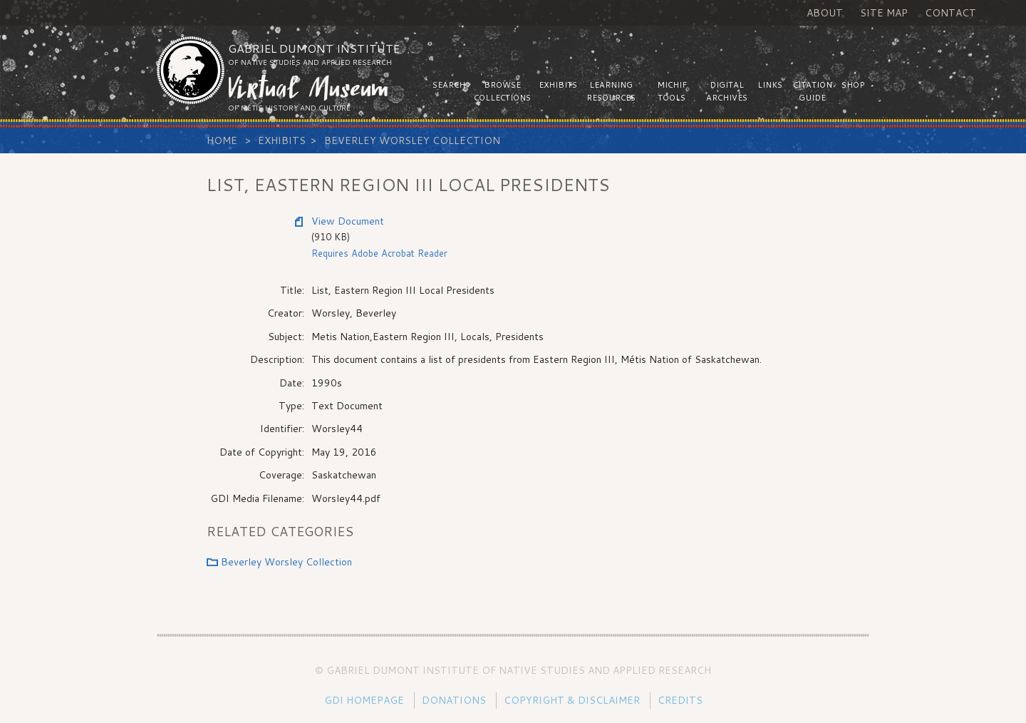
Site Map (884, 13)
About (825, 13)
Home (222, 140)
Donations (454, 700)
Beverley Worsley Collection (412, 140)
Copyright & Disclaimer (572, 700)
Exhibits (282, 140)
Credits (680, 700)
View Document (347, 221)
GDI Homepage (364, 700)
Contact (950, 13)
